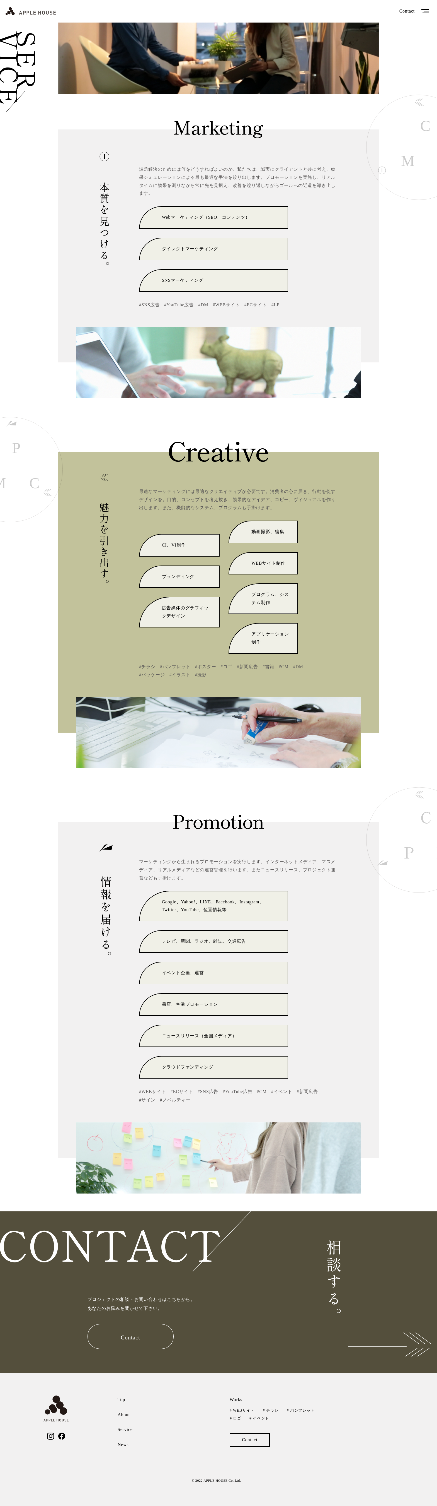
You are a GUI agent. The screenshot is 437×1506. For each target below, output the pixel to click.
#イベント (281, 1091)
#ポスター (205, 666)
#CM (283, 666)
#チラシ (147, 666)
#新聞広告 (247, 666)
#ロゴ (226, 666)
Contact (407, 11)
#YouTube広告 (179, 304)
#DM (203, 304)
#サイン (147, 1100)
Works (236, 1399)
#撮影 (201, 674)
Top (121, 1399)
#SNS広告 (149, 304)
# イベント (259, 1418)
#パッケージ (152, 674)
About (124, 1414)
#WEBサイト (226, 304)
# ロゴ (235, 1418)
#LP (275, 304)
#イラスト (179, 674)
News (123, 1444)
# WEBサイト (242, 1410)
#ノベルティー (175, 1100)
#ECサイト (255, 304)
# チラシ (270, 1410)
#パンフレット (175, 666)
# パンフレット (301, 1410)
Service (125, 1429)
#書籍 (268, 666)
